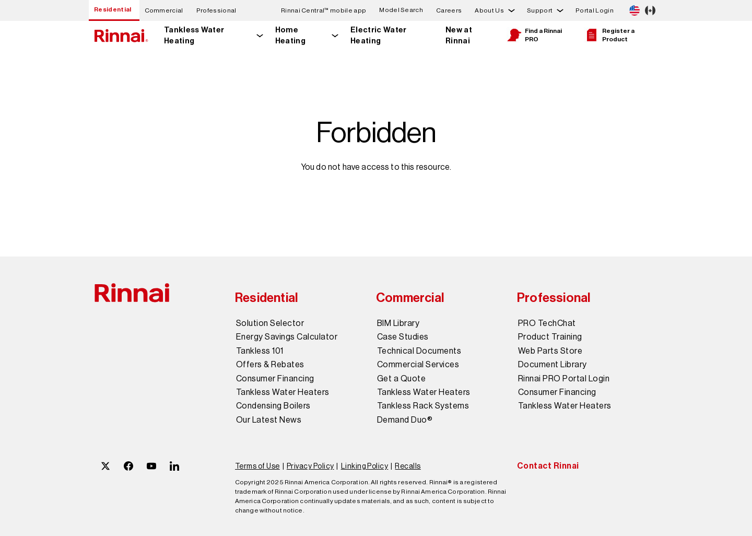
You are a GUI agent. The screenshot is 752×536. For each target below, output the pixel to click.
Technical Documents (419, 351)
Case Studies (403, 337)
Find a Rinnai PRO (534, 35)
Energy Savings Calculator (286, 337)
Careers (449, 10)
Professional (216, 10)
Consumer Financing (275, 378)
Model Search (401, 10)
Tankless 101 (260, 351)
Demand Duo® (404, 420)
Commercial (164, 10)
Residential (113, 9)
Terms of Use (257, 466)
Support (540, 10)
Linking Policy (365, 466)
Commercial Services (418, 364)
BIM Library (398, 323)
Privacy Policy (310, 466)
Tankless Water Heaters (283, 392)
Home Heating (290, 35)
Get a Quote (401, 378)
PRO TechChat (547, 323)
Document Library (552, 364)
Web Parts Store (550, 351)
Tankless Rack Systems (423, 406)
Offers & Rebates (270, 364)
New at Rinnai (458, 35)
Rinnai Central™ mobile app (323, 10)
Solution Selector (270, 323)
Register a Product (609, 35)
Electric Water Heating (378, 35)
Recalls (407, 466)
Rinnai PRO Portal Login (563, 378)
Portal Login (594, 10)
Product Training (550, 337)
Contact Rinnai (548, 466)
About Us (489, 10)
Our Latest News (268, 420)
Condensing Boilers (273, 406)
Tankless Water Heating (194, 35)
